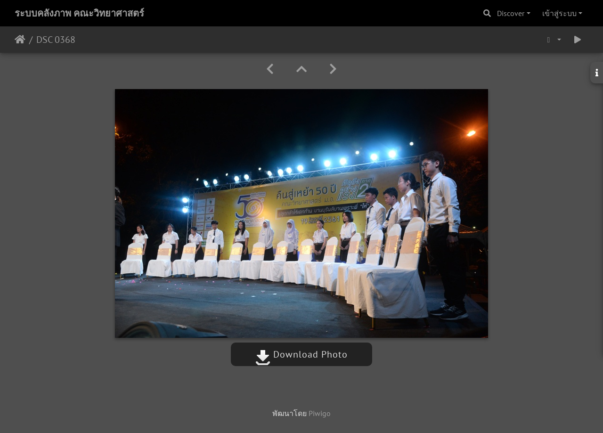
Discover (510, 13)
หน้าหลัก (20, 40)
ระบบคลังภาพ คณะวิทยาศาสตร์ (79, 13)
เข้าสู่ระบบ (559, 13)
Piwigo (320, 413)
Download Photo (301, 354)
